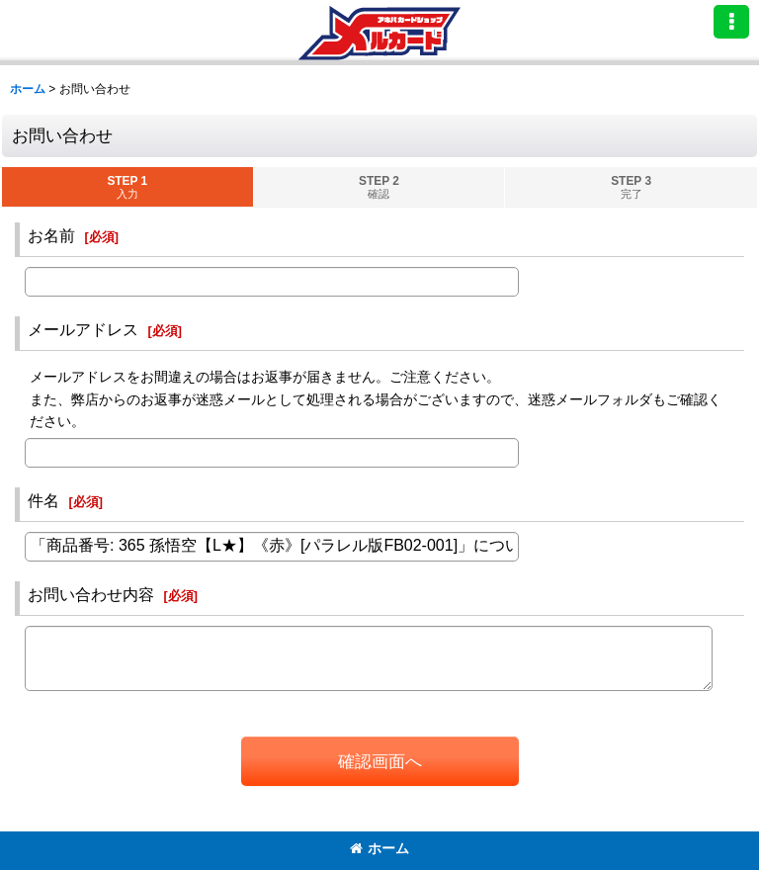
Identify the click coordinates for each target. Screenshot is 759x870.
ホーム (379, 848)
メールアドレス (83, 329)
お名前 (51, 235)
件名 (43, 500)
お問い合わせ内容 (91, 594)
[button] (731, 22)
